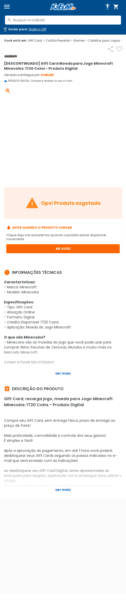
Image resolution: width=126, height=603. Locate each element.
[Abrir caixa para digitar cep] (24, 29)
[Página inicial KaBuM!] (63, 7)
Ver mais (63, 373)
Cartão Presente (59, 41)
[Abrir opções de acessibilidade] (107, 6)
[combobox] (63, 20)
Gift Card (36, 41)
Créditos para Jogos (105, 41)
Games (80, 41)
